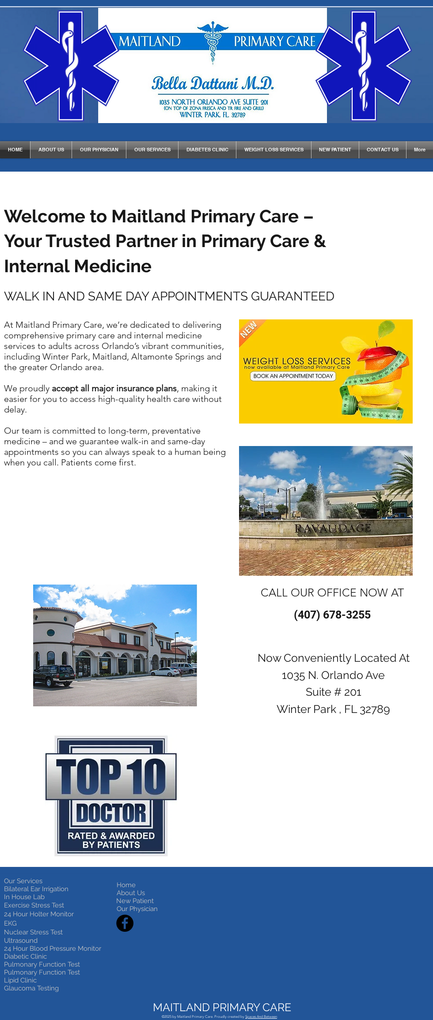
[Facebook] (124, 923)
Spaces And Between (261, 1017)
